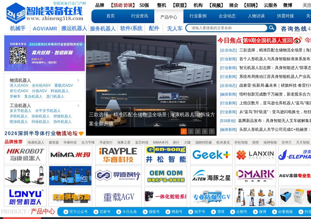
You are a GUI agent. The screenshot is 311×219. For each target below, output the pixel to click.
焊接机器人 (62, 116)
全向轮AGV (41, 85)
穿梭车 (15, 96)
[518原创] (228, 121)
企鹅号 (241, 212)
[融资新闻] (228, 94)
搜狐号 (154, 212)
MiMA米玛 (160, 142)
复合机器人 (33, 96)
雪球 (220, 212)
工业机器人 (20, 105)
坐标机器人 (41, 116)
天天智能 (302, 142)
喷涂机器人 (19, 122)
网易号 (177, 212)
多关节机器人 (21, 111)
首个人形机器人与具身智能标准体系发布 (274, 59)
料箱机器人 (60, 91)
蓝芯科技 (142, 142)
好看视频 (285, 212)
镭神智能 (270, 142)
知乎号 (199, 212)
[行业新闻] (228, 59)
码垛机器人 (41, 122)
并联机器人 (19, 116)
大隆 (187, 142)
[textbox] (227, 28)
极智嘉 (54, 142)
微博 (262, 212)
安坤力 (287, 142)
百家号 (105, 212)
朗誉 (255, 142)
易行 (176, 142)
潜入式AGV (19, 85)
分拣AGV (39, 91)
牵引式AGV (19, 91)
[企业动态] (228, 50)
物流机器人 (20, 80)
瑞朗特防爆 (203, 142)
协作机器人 (62, 122)
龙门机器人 (55, 96)
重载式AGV (63, 85)
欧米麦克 (223, 142)
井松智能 (241, 142)
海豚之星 (124, 142)
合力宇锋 (88, 142)
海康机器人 (36, 142)
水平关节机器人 (48, 111)
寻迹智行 (106, 142)
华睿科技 (70, 142)
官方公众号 (79, 212)
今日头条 (129, 212)
